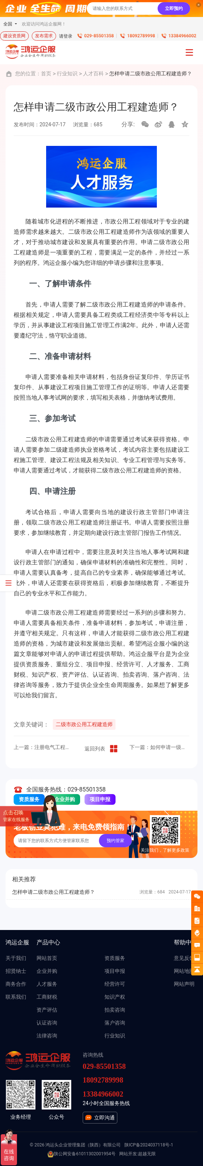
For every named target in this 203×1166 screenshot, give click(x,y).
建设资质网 (14, 35)
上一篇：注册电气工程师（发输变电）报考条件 (43, 747)
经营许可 (114, 984)
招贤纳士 (16, 971)
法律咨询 (47, 1036)
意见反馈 (184, 958)
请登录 (65, 36)
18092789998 (141, 35)
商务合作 (16, 984)
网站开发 (128, 1153)
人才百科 (93, 73)
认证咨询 (47, 1023)
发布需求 (44, 35)
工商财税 (47, 997)
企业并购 (64, 799)
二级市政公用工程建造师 (84, 724)
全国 (8, 24)
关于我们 (16, 958)
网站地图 (184, 971)
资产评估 (47, 1010)
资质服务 (29, 799)
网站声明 (184, 984)
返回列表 (101, 748)
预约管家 (115, 840)
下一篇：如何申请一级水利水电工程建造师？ (159, 747)
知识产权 (114, 997)
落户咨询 (114, 1023)
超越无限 (147, 1153)
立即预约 (174, 8)
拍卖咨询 (114, 1010)
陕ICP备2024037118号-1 (148, 1145)
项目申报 (100, 799)
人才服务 (47, 984)
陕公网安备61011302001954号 (81, 1154)
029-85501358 (99, 35)
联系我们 (16, 997)
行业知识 (67, 73)
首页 (46, 73)
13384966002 (182, 35)
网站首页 (47, 958)
